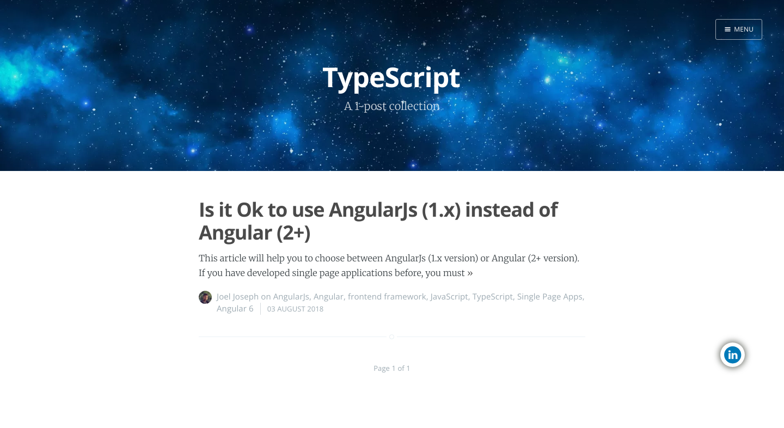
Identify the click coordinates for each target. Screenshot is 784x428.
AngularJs (291, 296)
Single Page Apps (550, 296)
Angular (329, 296)
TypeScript (493, 296)
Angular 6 (235, 308)
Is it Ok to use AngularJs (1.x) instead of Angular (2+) (378, 220)
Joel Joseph (238, 296)
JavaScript (449, 296)
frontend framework (387, 296)
